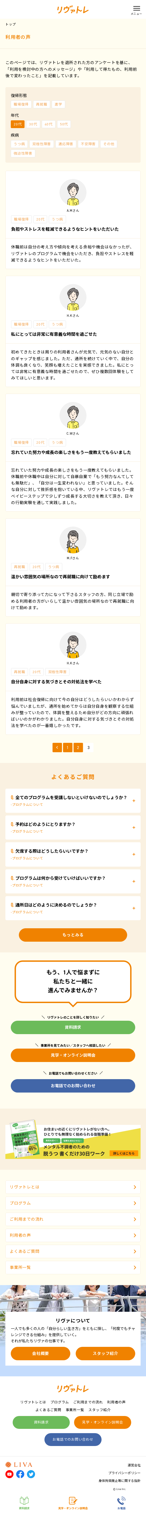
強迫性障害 (23, 153)
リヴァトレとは (73, 1187)
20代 (18, 124)
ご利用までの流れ (73, 1219)
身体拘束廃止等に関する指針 (120, 1481)
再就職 (41, 104)
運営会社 (134, 1465)
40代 (49, 124)
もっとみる (73, 935)
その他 (108, 144)
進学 (58, 104)
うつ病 (19, 144)
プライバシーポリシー (124, 1473)
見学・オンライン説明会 (73, 1055)
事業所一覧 (73, 1267)
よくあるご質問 (73, 1251)
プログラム (73, 1203)
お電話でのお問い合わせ (73, 1086)
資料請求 (73, 1027)
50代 (64, 124)
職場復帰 (21, 104)
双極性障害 (41, 144)
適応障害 (65, 144)
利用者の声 (73, 1235)
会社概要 (40, 1353)
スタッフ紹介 (105, 1353)
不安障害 (88, 144)
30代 (33, 124)
